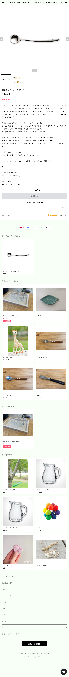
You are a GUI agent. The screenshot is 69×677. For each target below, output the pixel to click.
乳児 (3, 589)
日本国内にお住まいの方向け (34, 202)
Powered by (34, 657)
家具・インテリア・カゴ (10, 634)
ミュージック (6, 596)
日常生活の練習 (7, 583)
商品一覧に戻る (34, 644)
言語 (3, 608)
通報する (64, 207)
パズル (4, 615)
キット (4, 621)
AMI (3, 628)
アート (4, 602)
